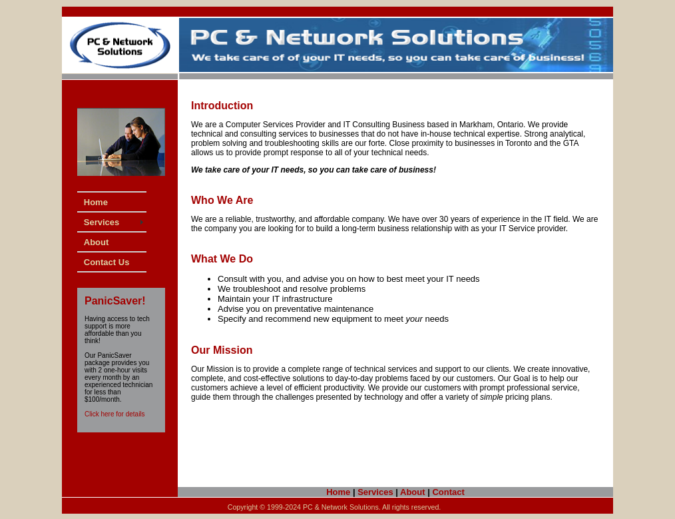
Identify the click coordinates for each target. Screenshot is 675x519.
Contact (448, 492)
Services (375, 492)
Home (338, 492)
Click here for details (115, 414)
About (412, 492)
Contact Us (107, 262)
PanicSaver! (115, 300)
